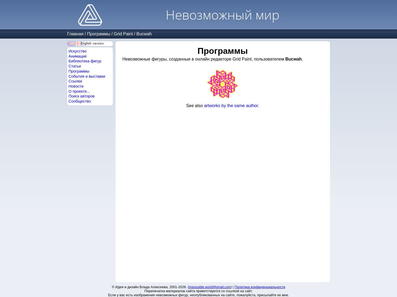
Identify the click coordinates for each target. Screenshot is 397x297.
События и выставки (87, 76)
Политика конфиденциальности (260, 287)
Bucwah (144, 34)
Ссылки (75, 81)
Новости (76, 86)
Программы (98, 34)
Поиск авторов (82, 96)
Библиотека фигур (85, 61)
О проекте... (79, 91)
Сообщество (80, 101)
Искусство (78, 51)
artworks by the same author (231, 105)
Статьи (75, 66)
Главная (75, 34)
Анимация (78, 56)
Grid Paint (123, 34)
